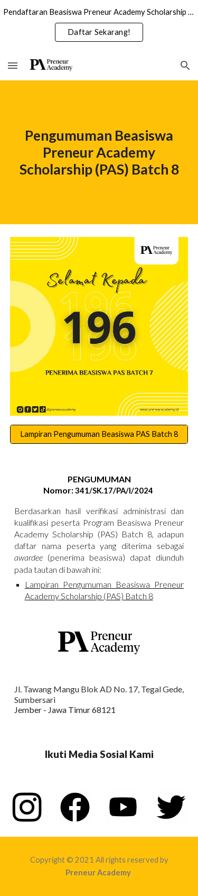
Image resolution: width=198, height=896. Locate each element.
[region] (99, 25)
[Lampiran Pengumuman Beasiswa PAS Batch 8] (99, 434)
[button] (12, 65)
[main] (99, 152)
